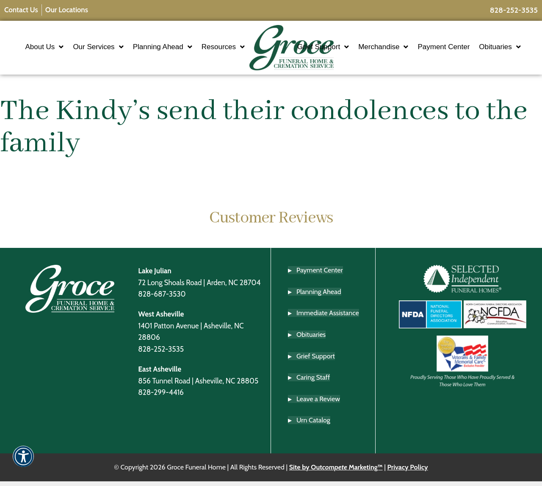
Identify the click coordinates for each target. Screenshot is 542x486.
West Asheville (161, 318)
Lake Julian (154, 275)
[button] (23, 462)
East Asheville (159, 373)
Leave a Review (318, 404)
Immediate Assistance (327, 318)
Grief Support (348, 41)
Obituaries (343, 57)
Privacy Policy (407, 472)
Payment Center (468, 41)
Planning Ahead (190, 41)
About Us (72, 41)
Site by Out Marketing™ (336, 472)
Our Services (126, 41)
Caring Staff (313, 382)
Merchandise (408, 41)
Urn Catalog (313, 425)
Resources (198, 57)
